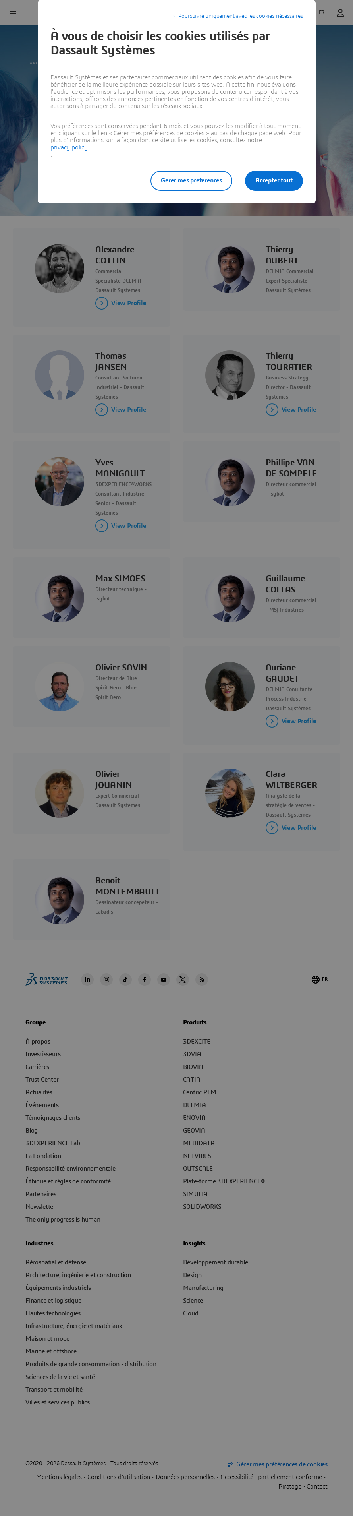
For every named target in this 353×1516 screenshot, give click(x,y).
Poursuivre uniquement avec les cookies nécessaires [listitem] (240, 16)
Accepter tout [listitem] (273, 180)
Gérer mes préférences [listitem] (191, 180)
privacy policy (69, 147)
